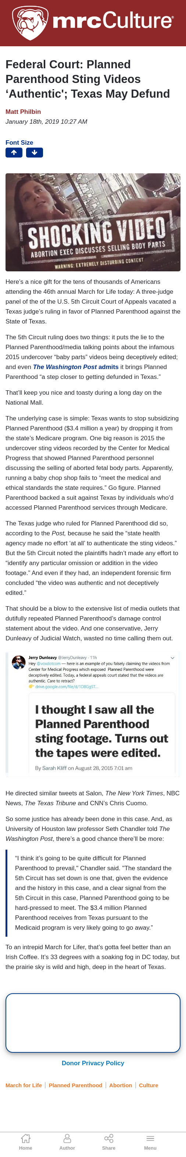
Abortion (120, 1085)
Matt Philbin (23, 111)
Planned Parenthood (76, 1085)
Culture (148, 1085)
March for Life (24, 1085)
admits (76, 367)
